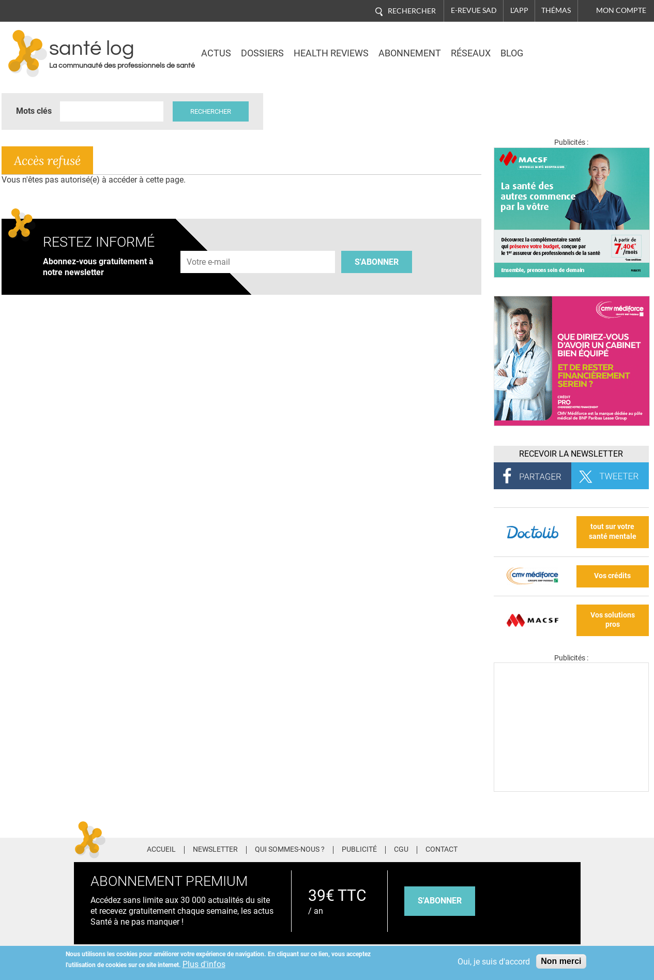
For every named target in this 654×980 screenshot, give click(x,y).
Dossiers (262, 53)
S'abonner (377, 262)
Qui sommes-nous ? (290, 849)
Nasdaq (558, 46)
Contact (441, 849)
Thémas (556, 10)
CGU (401, 849)
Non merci (561, 961)
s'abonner (440, 901)
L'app (519, 10)
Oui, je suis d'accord (494, 962)
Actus (216, 53)
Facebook (496, 848)
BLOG (511, 53)
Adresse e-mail (208, 245)
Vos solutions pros (612, 620)
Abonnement (409, 53)
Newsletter (215, 849)
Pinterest (534, 848)
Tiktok (554, 848)
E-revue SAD (474, 10)
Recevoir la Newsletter (571, 454)
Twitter (515, 848)
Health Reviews (331, 53)
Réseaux (471, 53)
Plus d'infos (203, 964)
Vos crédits (612, 575)
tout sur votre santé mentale (612, 531)
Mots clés (34, 111)
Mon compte (621, 10)
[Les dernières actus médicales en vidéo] (571, 789)
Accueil (161, 849)
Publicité (359, 849)
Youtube (574, 848)
